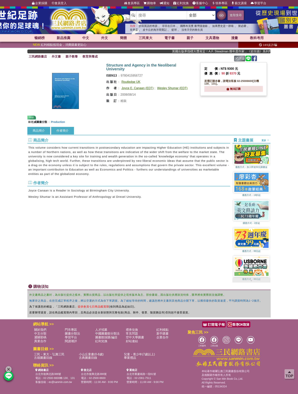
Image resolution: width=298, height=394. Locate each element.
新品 (63, 38)
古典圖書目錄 (88, 357)
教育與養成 (90, 56)
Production (58, 121)
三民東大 (145, 38)
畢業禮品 (130, 357)
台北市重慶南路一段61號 (141, 374)
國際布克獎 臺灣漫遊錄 (194, 25)
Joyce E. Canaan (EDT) (137, 88)
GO (221, 15)
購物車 (149, 3)
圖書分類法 (72, 333)
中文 (85, 38)
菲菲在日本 (168, 25)
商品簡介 (39, 130)
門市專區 (71, 329)
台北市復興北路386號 (48, 374)
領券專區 (219, 3)
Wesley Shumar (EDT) (172, 88)
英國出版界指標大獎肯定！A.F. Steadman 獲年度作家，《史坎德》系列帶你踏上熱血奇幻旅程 (226, 51)
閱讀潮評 (71, 341)
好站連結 (132, 341)
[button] (251, 280)
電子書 (169, 38)
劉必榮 (242, 25)
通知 (164, 3)
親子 (190, 38)
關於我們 (40, 329)
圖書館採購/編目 (106, 337)
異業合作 (40, 341)
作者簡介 (62, 130)
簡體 (123, 38)
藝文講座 (239, 3)
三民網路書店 (38, 56)
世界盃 (134, 29)
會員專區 (132, 3)
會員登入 (59, 3)
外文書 (56, 56)
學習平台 (258, 3)
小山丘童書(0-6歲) (91, 354)
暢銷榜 (39, 38)
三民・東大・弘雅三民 (49, 354)
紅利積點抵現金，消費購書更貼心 (59, 44)
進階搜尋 (236, 15)
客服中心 (200, 3)
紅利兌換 (181, 3)
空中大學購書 (135, 337)
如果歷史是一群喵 (223, 25)
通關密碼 (40, 337)
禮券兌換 (132, 329)
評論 (240, 58)
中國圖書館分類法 (107, 333)
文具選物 (212, 38)
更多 (265, 140)
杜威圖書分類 (39, 121)
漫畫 (234, 38)
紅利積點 (162, 329)
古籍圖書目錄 (43, 357)
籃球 (174, 29)
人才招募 (101, 329)
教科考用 (257, 38)
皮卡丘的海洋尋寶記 (155, 29)
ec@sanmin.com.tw (60, 382)
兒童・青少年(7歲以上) (139, 354)
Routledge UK (130, 81)
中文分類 (40, 333)
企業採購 (39, 3)
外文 (104, 38)
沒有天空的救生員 (192, 29)
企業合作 (162, 337)
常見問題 (132, 333)
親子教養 (72, 56)
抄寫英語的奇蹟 (148, 25)
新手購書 (162, 333)
